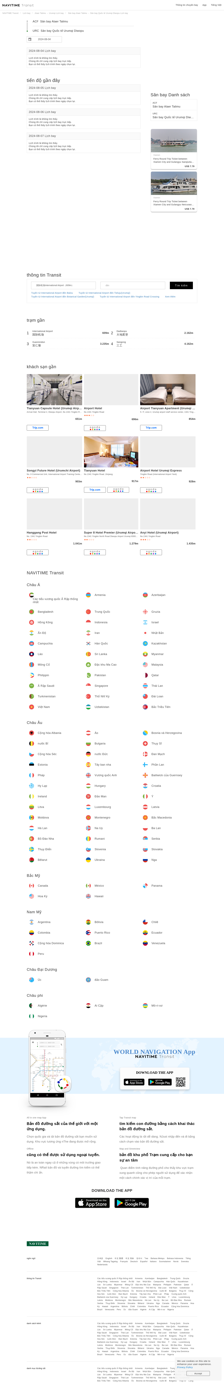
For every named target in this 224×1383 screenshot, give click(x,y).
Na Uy (156, 1300)
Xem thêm (170, 296)
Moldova (109, 1300)
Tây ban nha (145, 1294)
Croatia (143, 1297)
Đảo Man (162, 1297)
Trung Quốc (175, 1278)
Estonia (133, 1294)
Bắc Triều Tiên (103, 1291)
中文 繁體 (119, 1258)
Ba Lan (165, 1300)
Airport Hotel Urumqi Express (161, 470)
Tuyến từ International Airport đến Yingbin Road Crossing (129, 296)
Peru (119, 1309)
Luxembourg (184, 1297)
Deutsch (134, 1261)
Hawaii (105, 1306)
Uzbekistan (185, 1288)
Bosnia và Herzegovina (146, 1291)
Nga (158, 1303)
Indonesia (114, 1281)
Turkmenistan (137, 1288)
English (109, 1258)
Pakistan (178, 1285)
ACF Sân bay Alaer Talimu (50, 21)
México (175, 1303)
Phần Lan (157, 1294)
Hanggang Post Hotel (42, 532)
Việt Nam (173, 1288)
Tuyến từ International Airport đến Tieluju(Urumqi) (104, 293)
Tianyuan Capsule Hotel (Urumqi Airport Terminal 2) (63, 408)
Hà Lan (148, 1300)
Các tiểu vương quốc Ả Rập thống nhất (115, 1278)
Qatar (186, 1285)
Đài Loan (162, 1288)
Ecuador (165, 1306)
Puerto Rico (153, 1306)
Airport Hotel (93, 408)
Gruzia (186, 1278)
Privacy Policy (185, 1367)
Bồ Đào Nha (176, 1300)
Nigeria (170, 1309)
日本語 (100, 1258)
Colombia (141, 1306)
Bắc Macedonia (135, 1300)
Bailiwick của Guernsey (107, 1297)
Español (143, 1261)
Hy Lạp (124, 1297)
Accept (198, 1373)
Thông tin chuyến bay (187, 5)
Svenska (185, 1261)
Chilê (132, 1306)
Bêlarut (141, 1303)
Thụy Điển (110, 1303)
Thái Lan (125, 1288)
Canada (165, 1303)
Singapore (113, 1288)
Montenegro (120, 1300)
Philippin (167, 1285)
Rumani (187, 1300)
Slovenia (121, 1303)
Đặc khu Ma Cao (143, 1285)
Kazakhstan (183, 1281)
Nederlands (102, 1265)
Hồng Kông (102, 1281)
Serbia (100, 1303)
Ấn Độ (131, 1281)
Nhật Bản (147, 1281)
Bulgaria (173, 1291)
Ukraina (150, 1303)
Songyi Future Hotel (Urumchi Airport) (53, 470)
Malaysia (157, 1285)
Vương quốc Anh (179, 1294)
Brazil (99, 1309)
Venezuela (109, 1309)
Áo (132, 1291)
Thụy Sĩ (182, 1291)
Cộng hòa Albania (121, 1291)
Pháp (166, 1294)
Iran (138, 1281)
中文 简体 (130, 1258)
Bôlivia (125, 1306)
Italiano (153, 1261)
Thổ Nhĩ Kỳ (151, 1288)
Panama (184, 1303)
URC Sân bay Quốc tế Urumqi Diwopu (58, 30)
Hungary (133, 1297)
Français (124, 1261)
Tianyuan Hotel (94, 470)
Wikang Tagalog (110, 1261)
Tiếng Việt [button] (216, 5)
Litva (174, 1297)
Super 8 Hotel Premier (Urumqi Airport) (111, 532)
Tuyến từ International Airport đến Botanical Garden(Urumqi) (62, 296)
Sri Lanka (107, 1285)
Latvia (100, 1300)
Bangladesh (162, 1278)
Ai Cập (152, 1309)
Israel (123, 1281)
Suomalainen (165, 1261)
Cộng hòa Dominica (180, 1306)
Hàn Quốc (170, 1281)
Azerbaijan (149, 1278)
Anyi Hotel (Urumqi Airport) (159, 532)
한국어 (139, 1258)
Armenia (138, 1278)
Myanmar (118, 1285)
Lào (99, 1285)
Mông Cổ (129, 1285)
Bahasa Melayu (158, 1258)
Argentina (114, 1306)
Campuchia (159, 1281)
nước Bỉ (163, 1291)
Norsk (176, 1261)
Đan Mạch (123, 1294)
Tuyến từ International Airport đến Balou (52, 293)
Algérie (143, 1309)
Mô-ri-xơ (161, 1309)
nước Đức (111, 1294)
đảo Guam (133, 1309)
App (204, 5)
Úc (125, 1309)
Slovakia (131, 1303)
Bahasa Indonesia (175, 1258)
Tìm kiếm (181, 285)
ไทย (146, 1258)
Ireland (152, 1297)
